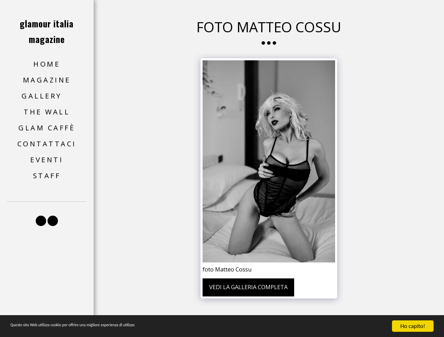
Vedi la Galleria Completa (248, 287)
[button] (47, 96)
